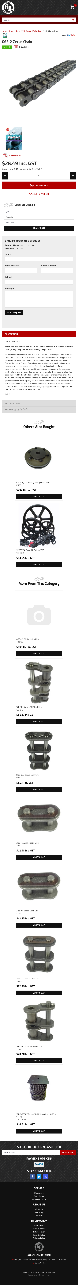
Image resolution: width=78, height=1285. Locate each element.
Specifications (12, 403)
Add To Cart (39, 185)
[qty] (39, 211)
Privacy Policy (39, 1228)
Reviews (16, 409)
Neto (48, 1275)
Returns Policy (39, 1232)
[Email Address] (31, 1152)
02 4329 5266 (39, 1263)
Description (11, 334)
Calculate (39, 228)
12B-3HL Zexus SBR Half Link (38, 708)
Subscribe (68, 1152)
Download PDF (11, 155)
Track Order (39, 1196)
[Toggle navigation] (65, 7)
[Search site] (73, 20)
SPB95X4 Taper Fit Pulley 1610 (38, 551)
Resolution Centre (39, 1199)
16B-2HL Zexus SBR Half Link (38, 1047)
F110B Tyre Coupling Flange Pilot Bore (38, 483)
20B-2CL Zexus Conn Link (38, 980)
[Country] (39, 217)
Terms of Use (39, 1225)
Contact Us (39, 1215)
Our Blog (39, 1212)
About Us (39, 1209)
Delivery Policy (39, 1238)
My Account (39, 1193)
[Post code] (39, 222)
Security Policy (39, 1235)
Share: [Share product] (68, 35)
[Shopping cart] (72, 7)
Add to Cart (39, 496)
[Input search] (36, 20)
